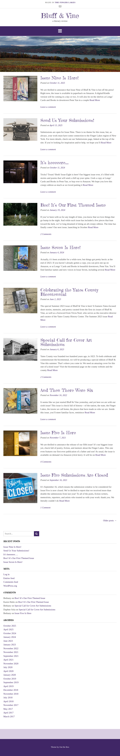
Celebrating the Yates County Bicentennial (69, 292)
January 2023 (9, 644)
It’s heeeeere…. (54, 162)
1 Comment (45, 507)
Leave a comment (48, 107)
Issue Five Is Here (58, 432)
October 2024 (9, 633)
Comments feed (10, 582)
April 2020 (8, 671)
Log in (6, 574)
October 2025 (9, 626)
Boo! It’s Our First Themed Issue (73, 205)
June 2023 (8, 641)
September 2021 (11, 656)
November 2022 (10, 648)
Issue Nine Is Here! (59, 78)
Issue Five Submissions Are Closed (74, 475)
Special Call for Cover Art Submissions (66, 342)
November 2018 (10, 694)
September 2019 (11, 682)
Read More (95, 100)
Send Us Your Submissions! (67, 120)
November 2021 (10, 652)
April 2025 (8, 629)
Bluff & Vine (60, 15)
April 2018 (8, 701)
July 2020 (7, 667)
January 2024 (9, 637)
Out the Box (64, 747)
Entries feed (8, 578)
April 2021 (8, 659)
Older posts (110, 520)
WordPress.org (10, 586)
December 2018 (10, 690)
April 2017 (8, 712)
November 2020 (10, 663)
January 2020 (9, 675)
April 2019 (8, 686)
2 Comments (45, 234)
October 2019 (9, 678)
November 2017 (10, 705)
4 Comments (45, 461)
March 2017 (9, 716)
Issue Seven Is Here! (60, 247)
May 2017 (8, 709)
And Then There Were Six (66, 390)
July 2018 (7, 697)
